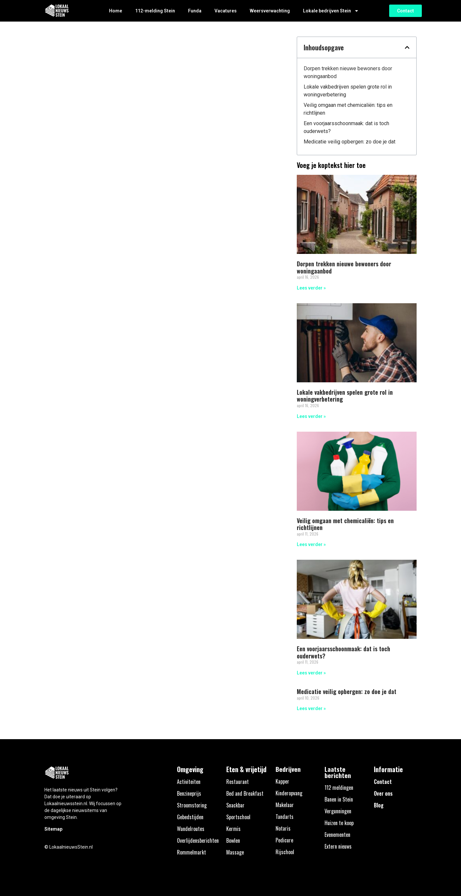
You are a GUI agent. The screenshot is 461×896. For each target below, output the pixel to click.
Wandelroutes (190, 829)
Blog (379, 805)
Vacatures (226, 10)
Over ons (383, 793)
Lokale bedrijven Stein (331, 10)
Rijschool (285, 852)
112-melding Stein (155, 10)
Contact (383, 782)
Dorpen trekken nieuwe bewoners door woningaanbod (348, 72)
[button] (407, 47)
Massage (235, 852)
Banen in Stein (339, 799)
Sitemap (53, 829)
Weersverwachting (270, 10)
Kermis (233, 829)
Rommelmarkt (191, 852)
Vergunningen (338, 811)
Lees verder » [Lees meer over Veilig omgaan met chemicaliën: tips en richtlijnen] (311, 544)
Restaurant (237, 782)
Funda (194, 10)
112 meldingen (339, 787)
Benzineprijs (189, 793)
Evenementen (337, 834)
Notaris (283, 828)
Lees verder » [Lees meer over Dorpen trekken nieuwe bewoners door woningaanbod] (311, 287)
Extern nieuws (338, 846)
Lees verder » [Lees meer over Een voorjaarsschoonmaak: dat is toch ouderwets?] (311, 672)
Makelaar (285, 805)
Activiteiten (188, 782)
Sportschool (238, 817)
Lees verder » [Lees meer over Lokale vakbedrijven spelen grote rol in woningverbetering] (311, 416)
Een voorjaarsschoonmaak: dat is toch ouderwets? (346, 127)
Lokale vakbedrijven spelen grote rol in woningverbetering (348, 91)
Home (115, 10)
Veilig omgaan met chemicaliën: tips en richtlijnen (348, 109)
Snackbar (235, 805)
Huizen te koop (339, 823)
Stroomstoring (192, 805)
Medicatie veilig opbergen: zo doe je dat (349, 142)
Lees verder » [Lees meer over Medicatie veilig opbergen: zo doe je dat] (311, 708)
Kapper (282, 781)
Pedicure (284, 840)
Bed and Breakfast (244, 793)
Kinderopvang (289, 793)
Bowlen (233, 840)
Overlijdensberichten (198, 840)
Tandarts (285, 817)
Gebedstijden (190, 817)
